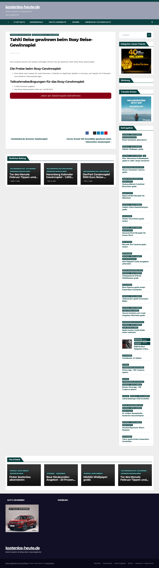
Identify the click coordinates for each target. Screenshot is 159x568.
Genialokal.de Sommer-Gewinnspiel (28, 138)
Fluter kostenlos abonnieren (134, 140)
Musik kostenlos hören (130, 327)
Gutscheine (50, 473)
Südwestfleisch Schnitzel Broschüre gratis (133, 185)
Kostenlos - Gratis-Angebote (132, 134)
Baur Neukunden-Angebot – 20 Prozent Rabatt (60, 479)
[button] (152, 22)
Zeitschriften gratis (129, 137)
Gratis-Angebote (58, 22)
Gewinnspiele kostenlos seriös (20, 34)
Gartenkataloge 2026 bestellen (135, 399)
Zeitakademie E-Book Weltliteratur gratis (131, 277)
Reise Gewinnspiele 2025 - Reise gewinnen (45, 34)
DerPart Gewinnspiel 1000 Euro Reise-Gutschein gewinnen (96, 176)
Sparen (76, 22)
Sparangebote (60, 473)
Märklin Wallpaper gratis (132, 149)
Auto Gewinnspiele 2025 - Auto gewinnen (23, 167)
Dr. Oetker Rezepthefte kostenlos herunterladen (133, 414)
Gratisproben (127, 216)
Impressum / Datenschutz (98, 22)
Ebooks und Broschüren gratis (132, 178)
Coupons (125, 364)
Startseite (19, 22)
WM (144, 155)
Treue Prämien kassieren (131, 310)
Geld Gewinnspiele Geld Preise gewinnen (59, 167)
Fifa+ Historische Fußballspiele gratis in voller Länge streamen (135, 159)
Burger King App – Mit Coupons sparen (131, 388)
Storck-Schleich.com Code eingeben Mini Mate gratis (134, 314)
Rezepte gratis (127, 181)
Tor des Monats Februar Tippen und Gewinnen (22, 176)
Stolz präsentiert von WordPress (17, 563)
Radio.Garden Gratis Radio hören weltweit (133, 331)
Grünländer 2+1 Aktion (131, 358)
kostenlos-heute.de (23, 7)
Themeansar (49, 563)
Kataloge (126, 396)
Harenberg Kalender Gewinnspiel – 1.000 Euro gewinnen (59, 176)
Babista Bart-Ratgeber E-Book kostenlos (141, 349)
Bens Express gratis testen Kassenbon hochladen (133, 288)
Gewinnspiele (36, 22)
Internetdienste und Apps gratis (133, 167)
